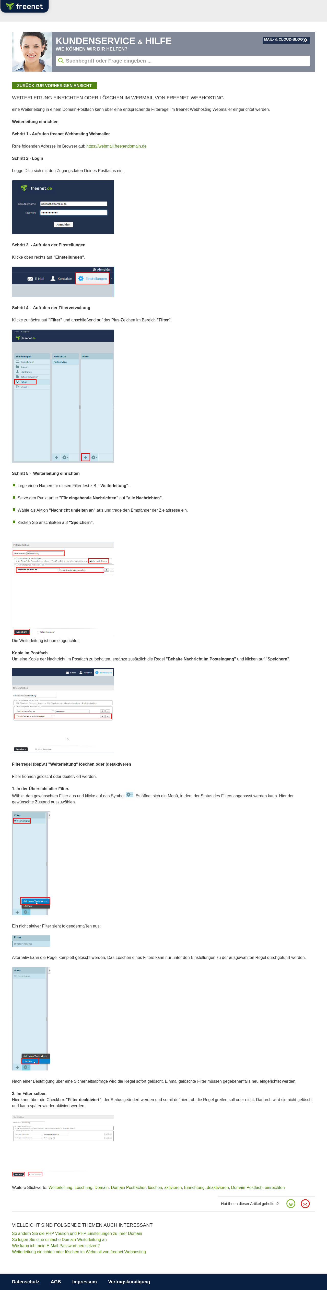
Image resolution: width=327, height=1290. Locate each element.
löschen (155, 1187)
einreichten (275, 1187)
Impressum (84, 1281)
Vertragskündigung (129, 1281)
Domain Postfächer (128, 1187)
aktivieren (173, 1187)
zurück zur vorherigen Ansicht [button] (54, 85)
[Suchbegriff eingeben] (183, 61)
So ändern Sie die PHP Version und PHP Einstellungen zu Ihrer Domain (77, 1233)
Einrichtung (194, 1187)
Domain (102, 1187)
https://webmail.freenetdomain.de (116, 146)
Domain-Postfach (247, 1187)
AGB (56, 1281)
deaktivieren (218, 1187)
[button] (291, 1203)
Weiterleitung (60, 1187)
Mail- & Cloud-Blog (283, 39)
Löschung (83, 1187)
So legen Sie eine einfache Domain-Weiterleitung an (59, 1239)
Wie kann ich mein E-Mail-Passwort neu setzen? (56, 1246)
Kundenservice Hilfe (114, 41)
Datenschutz (25, 1281)
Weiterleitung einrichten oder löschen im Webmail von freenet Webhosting (79, 1252)
